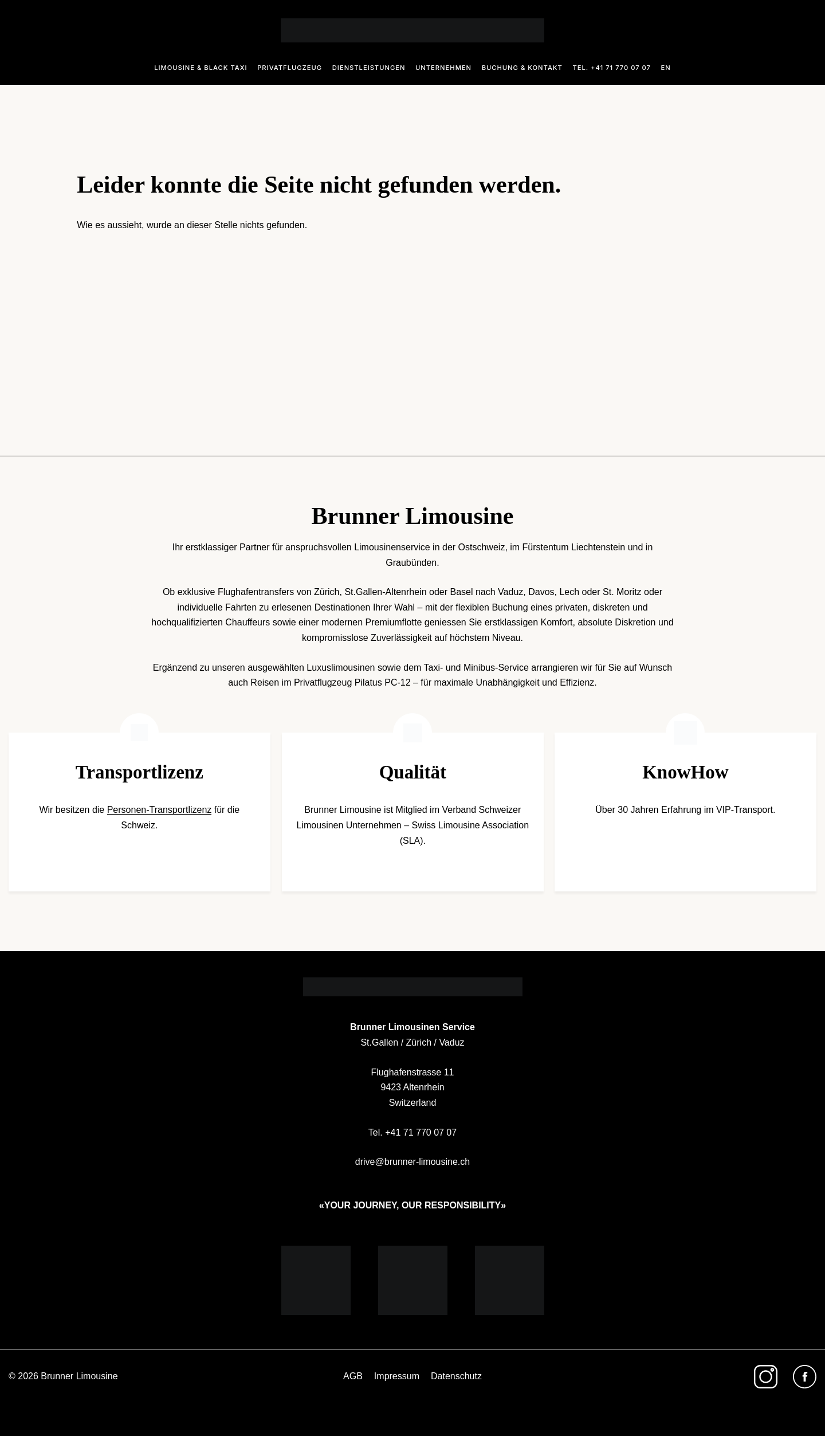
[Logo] (412, 30)
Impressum (396, 1376)
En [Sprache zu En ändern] (666, 68)
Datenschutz (456, 1376)
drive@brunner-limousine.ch (412, 1162)
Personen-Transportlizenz (159, 810)
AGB (353, 1376)
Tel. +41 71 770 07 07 (611, 68)
